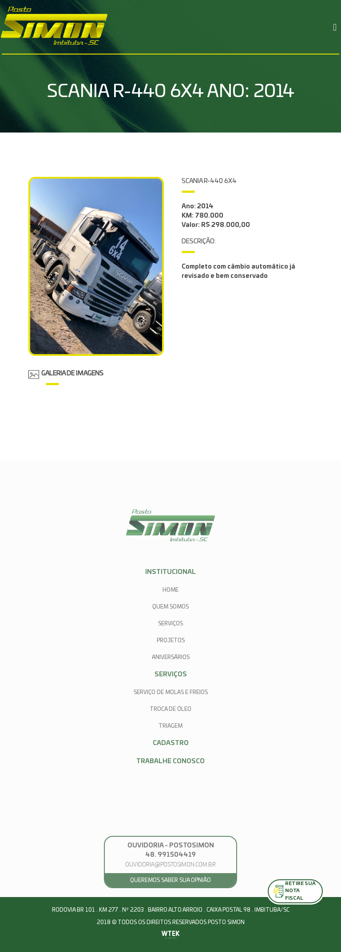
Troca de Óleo (170, 709)
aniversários (171, 657)
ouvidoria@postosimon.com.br (170, 864)
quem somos (170, 606)
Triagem (170, 726)
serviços (170, 623)
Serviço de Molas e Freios (171, 692)
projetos (171, 640)
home (170, 590)
